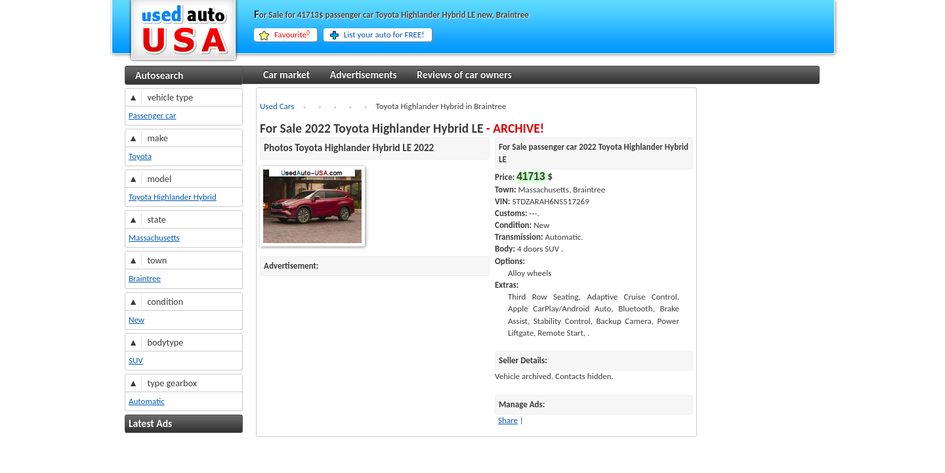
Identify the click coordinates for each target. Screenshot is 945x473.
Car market (286, 74)
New (136, 320)
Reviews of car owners (464, 74)
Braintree (145, 278)
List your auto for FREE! (384, 34)
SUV (136, 360)
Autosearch (159, 75)
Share (508, 420)
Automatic (147, 401)
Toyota (140, 156)
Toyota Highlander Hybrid (173, 197)
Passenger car (152, 115)
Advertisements (363, 74)
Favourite (292, 35)
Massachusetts (154, 237)
